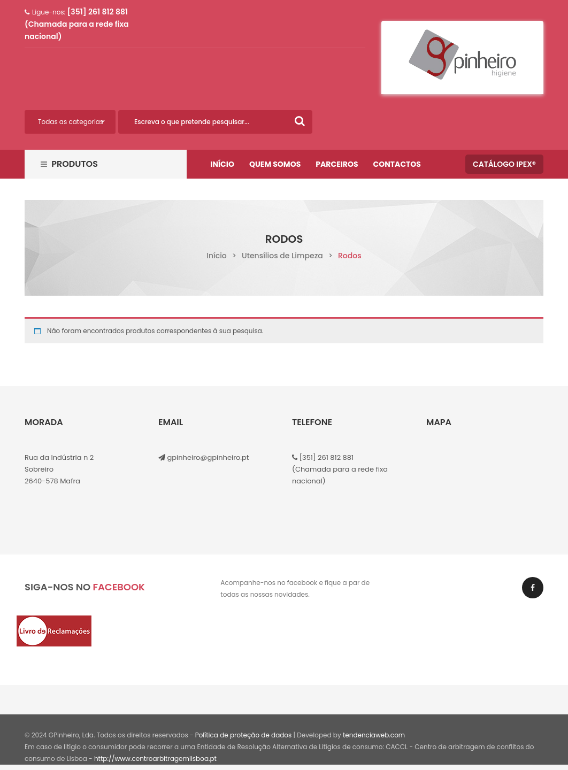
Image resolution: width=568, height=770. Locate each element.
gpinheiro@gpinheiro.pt (208, 457)
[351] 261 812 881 (325, 457)
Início (216, 255)
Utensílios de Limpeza (282, 255)
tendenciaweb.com (374, 735)
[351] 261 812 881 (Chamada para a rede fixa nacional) (77, 24)
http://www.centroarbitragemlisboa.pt (155, 758)
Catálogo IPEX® (504, 164)
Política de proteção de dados (243, 735)
